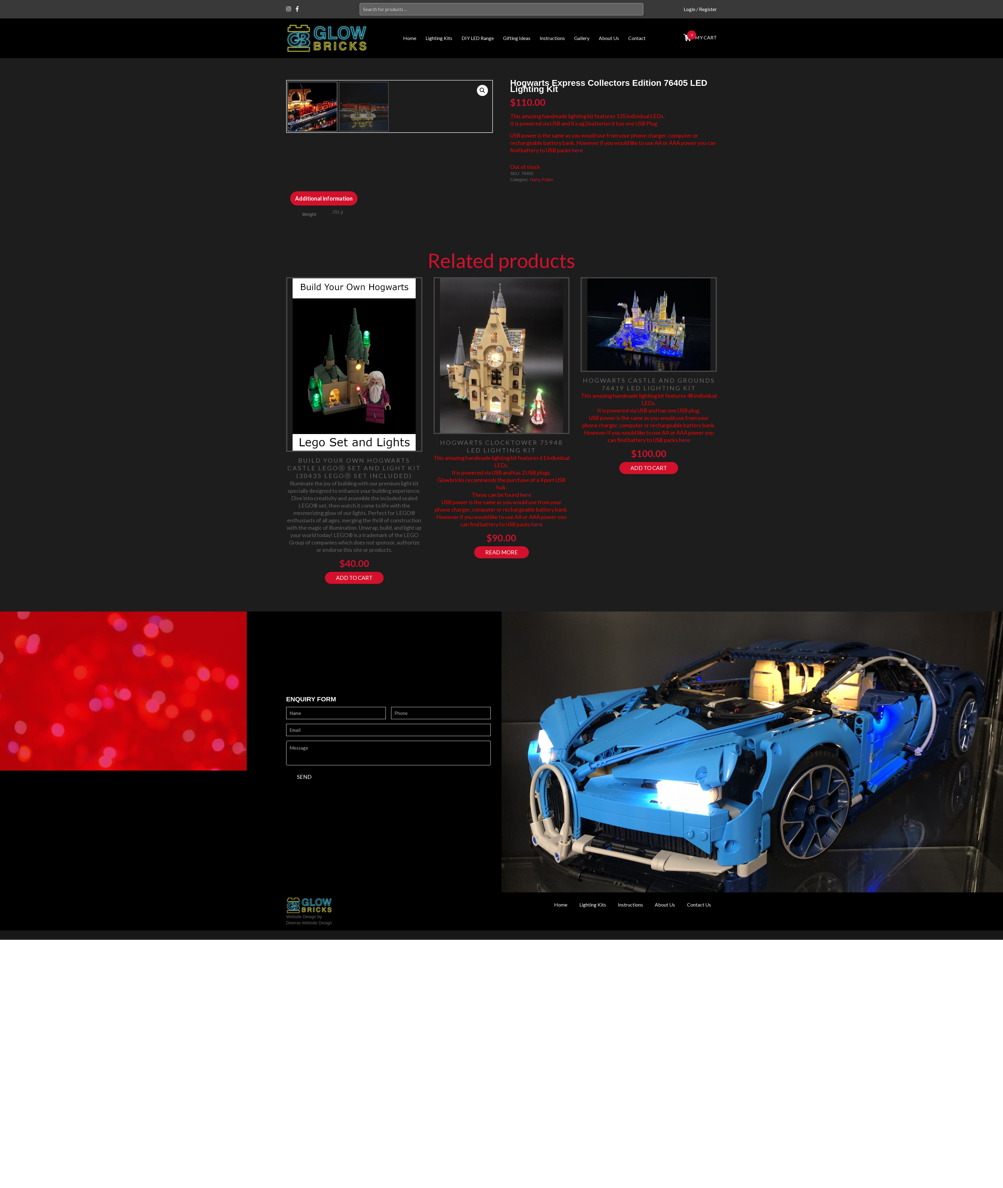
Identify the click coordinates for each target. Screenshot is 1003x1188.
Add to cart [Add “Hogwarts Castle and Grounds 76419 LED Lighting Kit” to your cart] (648, 555)
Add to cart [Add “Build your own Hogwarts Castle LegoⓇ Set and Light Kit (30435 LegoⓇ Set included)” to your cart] (354, 665)
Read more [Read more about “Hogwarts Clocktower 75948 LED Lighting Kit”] (501, 639)
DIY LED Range (478, 38)
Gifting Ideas (516, 38)
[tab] (324, 286)
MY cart (705, 37)
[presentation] (333, 883)
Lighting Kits (439, 38)
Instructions (552, 38)
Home (409, 38)
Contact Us (697, 992)
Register (708, 9)
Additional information (324, 286)
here (577, 150)
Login (689, 9)
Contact (636, 38)
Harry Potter (541, 179)
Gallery (581, 38)
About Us (609, 38)
